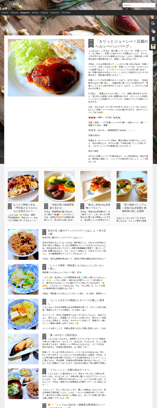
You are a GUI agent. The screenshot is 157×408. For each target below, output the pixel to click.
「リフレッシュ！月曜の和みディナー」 (70, 370)
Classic (5, 12)
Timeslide (66, 12)
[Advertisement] (78, 25)
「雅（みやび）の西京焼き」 (64, 335)
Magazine (25, 12)
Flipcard (14, 12)
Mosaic (35, 12)
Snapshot (54, 12)
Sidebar (44, 12)
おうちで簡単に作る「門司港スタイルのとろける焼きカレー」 (25, 207)
